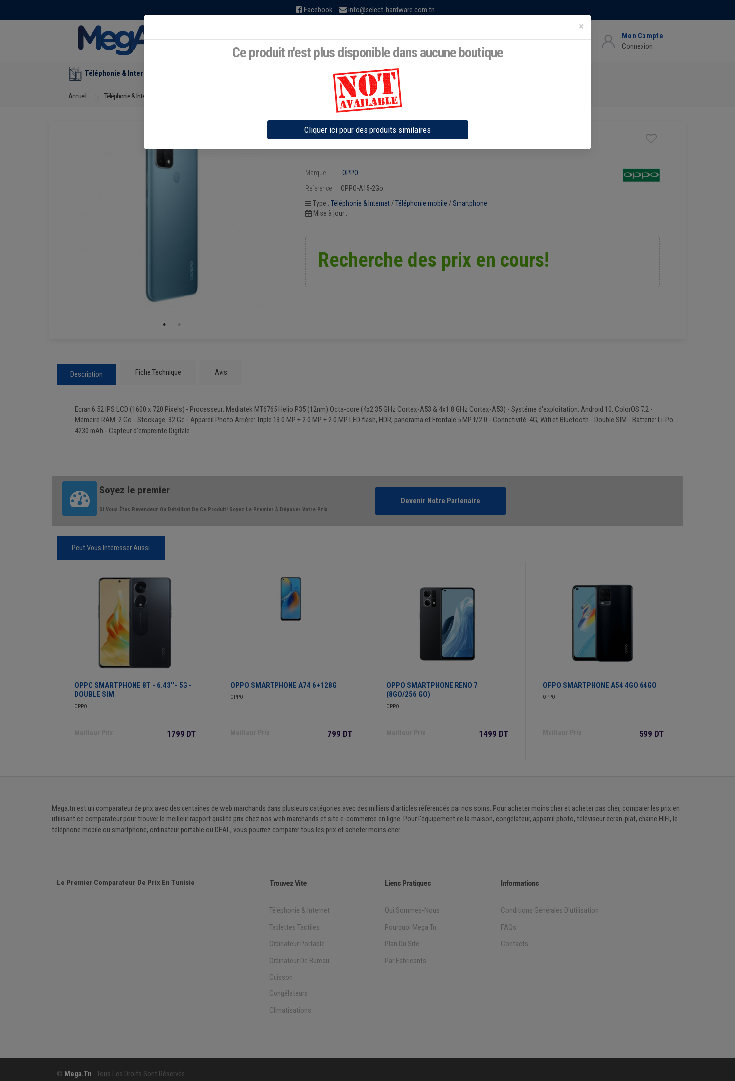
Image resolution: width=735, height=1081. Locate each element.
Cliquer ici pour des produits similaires (367, 130)
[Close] (581, 26)
